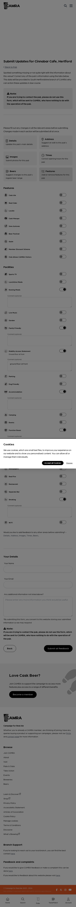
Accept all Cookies (52, 463)
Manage (69, 463)
